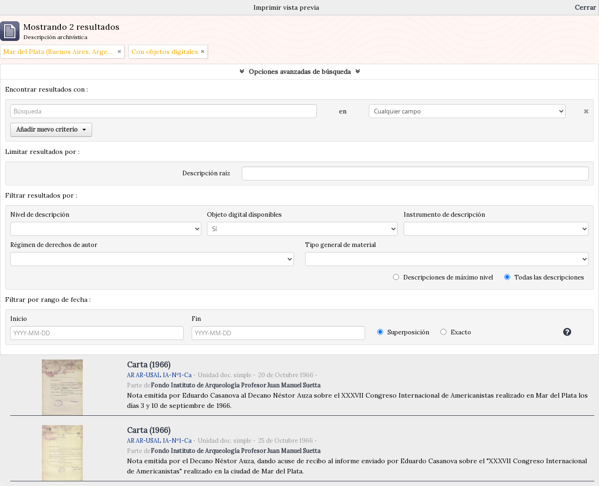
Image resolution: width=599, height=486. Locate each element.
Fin (196, 319)
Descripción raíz (206, 173)
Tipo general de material (340, 245)
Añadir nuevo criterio (51, 129)
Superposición (403, 332)
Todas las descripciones (544, 277)
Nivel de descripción (39, 215)
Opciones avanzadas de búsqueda (300, 71)
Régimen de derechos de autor (53, 245)
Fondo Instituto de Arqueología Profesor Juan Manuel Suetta (235, 385)
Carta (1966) (148, 364)
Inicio (18, 319)
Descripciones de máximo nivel (443, 277)
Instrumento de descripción (444, 215)
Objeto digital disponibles (244, 215)
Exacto (455, 332)
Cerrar (585, 7)
